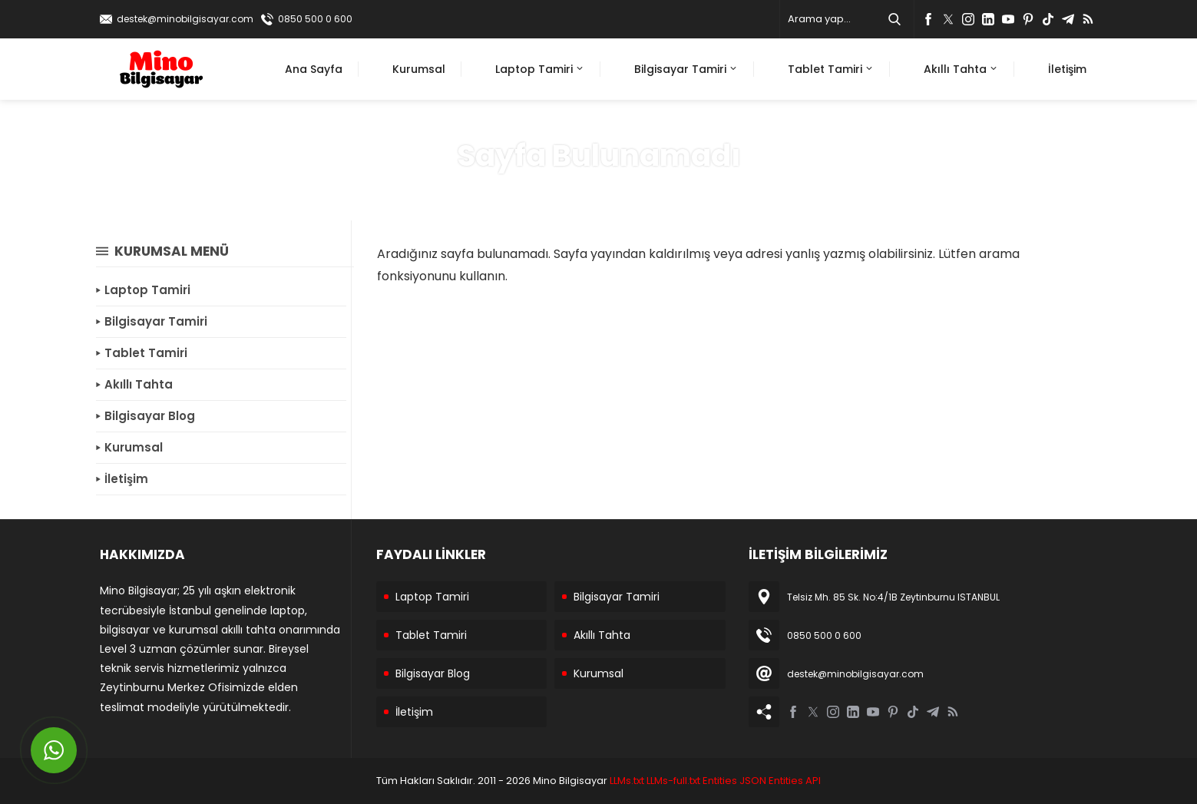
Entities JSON (734, 780)
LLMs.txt (627, 780)
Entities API (795, 780)
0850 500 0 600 (315, 18)
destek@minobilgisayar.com (185, 18)
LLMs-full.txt (673, 780)
